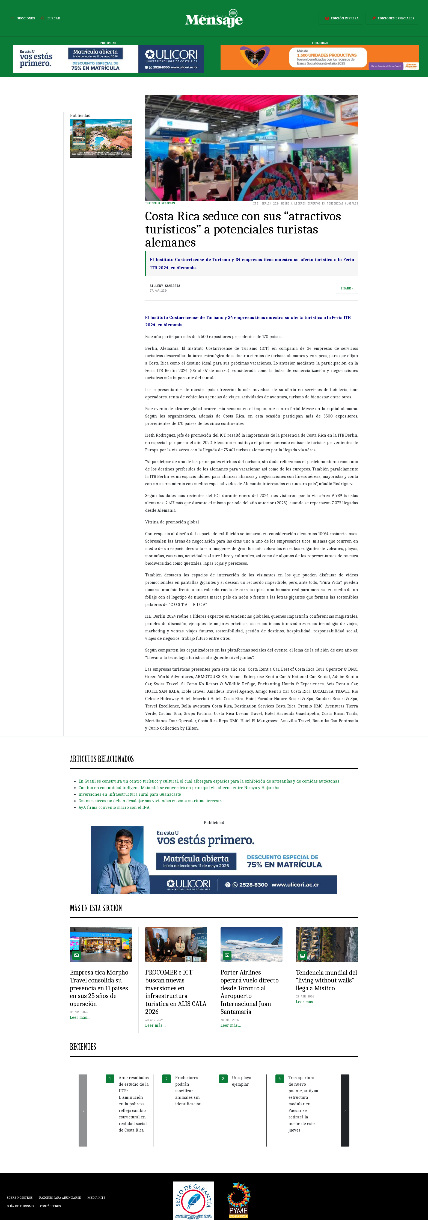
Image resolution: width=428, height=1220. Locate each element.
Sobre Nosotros (19, 1198)
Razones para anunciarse (60, 1198)
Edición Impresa (341, 18)
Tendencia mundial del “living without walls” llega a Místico (326, 980)
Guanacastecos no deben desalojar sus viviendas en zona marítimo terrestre (151, 800)
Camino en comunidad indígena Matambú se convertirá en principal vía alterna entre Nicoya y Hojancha (179, 787)
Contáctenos (50, 1206)
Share (346, 288)
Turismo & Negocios (160, 203)
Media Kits (96, 1198)
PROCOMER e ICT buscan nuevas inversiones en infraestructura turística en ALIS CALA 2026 (175, 992)
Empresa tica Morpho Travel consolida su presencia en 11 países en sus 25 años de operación (99, 988)
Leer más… (80, 1017)
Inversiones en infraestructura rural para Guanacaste (130, 794)
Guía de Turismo (20, 1206)
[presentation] (83, 1110)
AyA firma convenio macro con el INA (114, 807)
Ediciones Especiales (392, 18)
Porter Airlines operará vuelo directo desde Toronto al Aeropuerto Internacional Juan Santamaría (250, 992)
